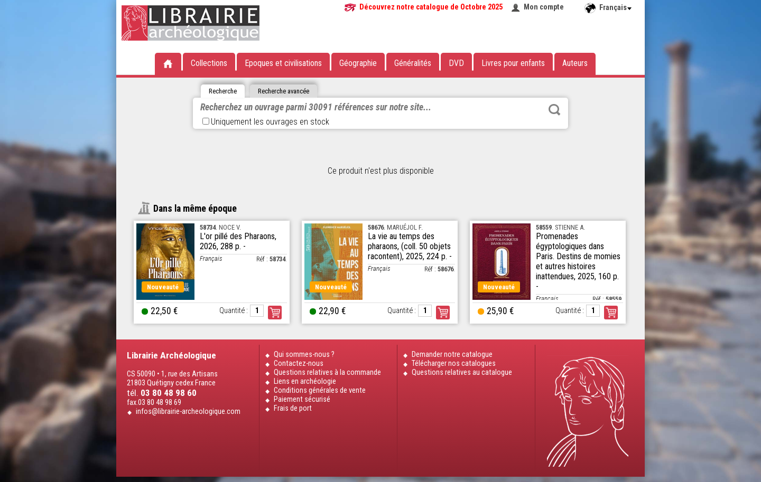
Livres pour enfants (513, 63)
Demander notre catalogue (452, 354)
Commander (275, 312)
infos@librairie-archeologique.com (188, 411)
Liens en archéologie (305, 381)
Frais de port (293, 408)
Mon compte (544, 7)
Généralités (412, 63)
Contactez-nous (298, 363)
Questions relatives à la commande (327, 372)
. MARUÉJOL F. (395, 227)
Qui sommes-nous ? (304, 354)
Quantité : (233, 310)
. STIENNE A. (560, 227)
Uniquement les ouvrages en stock (265, 122)
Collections (209, 63)
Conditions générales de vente (320, 390)
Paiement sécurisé (302, 399)
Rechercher (554, 109)
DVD (456, 63)
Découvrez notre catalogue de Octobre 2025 (431, 7)
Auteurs (575, 63)
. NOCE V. (220, 227)
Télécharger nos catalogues (454, 363)
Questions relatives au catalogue (462, 372)
